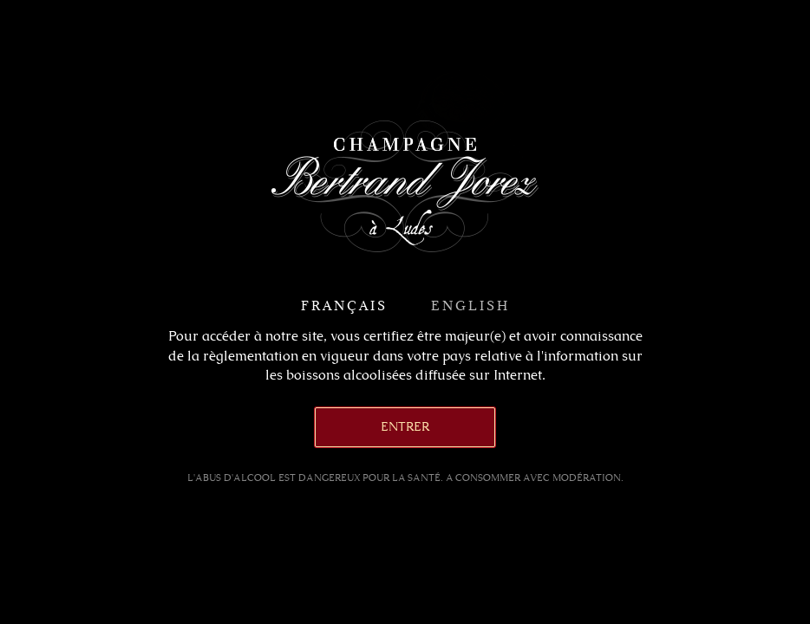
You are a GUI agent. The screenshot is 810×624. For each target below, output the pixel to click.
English (470, 305)
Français (344, 305)
